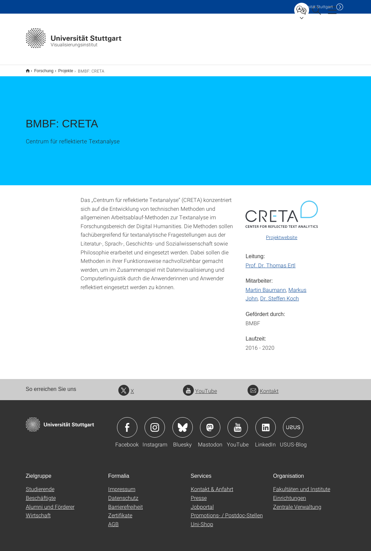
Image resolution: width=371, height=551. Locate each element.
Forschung (40, 68)
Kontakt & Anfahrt (212, 484)
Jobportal (202, 502)
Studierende (40, 484)
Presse (199, 493)
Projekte (61, 68)
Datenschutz (123, 493)
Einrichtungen (289, 493)
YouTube (200, 386)
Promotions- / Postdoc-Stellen (227, 510)
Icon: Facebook (127, 423)
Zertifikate (120, 510)
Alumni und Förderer (50, 502)
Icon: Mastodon (210, 423)
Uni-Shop (202, 519)
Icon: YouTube (237, 423)
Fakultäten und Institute (301, 484)
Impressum (121, 484)
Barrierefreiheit (125, 502)
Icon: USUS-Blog (293, 423)
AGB (113, 519)
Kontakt (263, 386)
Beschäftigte (41, 493)
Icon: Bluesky (182, 423)
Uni (314, 6)
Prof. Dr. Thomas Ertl (271, 260)
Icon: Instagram (155, 423)
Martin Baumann (266, 285)
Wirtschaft (38, 510)
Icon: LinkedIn (265, 423)
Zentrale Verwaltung (297, 502)
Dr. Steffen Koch (279, 293)
